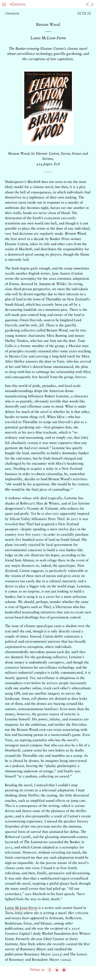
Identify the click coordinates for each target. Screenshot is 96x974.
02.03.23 (84, 14)
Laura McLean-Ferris (21, 908)
